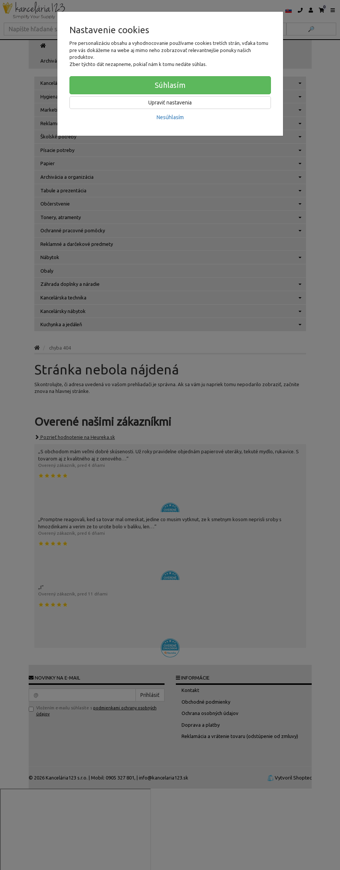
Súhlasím (170, 85)
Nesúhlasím (170, 117)
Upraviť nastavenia (170, 103)
